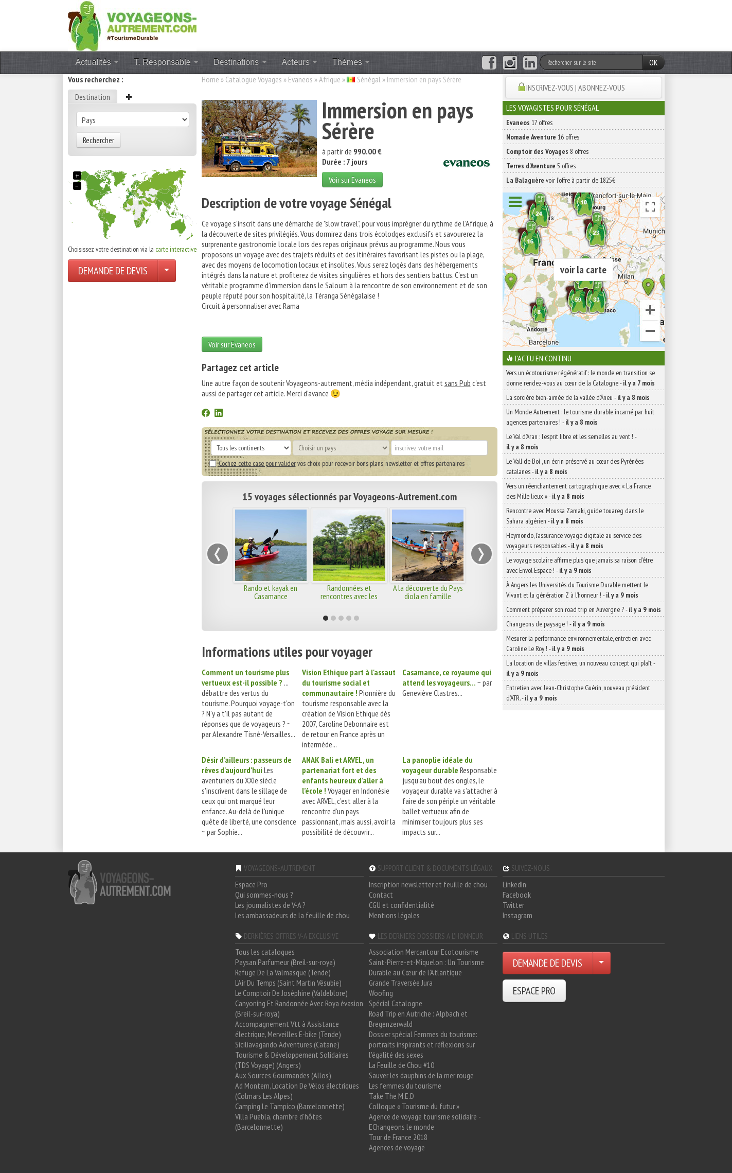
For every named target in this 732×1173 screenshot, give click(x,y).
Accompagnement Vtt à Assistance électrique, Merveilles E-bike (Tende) (288, 1029)
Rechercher (98, 140)
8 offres (547, 151)
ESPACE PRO (534, 990)
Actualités (97, 62)
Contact (381, 894)
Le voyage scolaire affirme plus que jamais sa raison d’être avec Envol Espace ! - (579, 565)
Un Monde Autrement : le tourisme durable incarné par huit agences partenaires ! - (580, 417)
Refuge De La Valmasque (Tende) (283, 972)
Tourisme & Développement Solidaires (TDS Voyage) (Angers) (292, 1059)
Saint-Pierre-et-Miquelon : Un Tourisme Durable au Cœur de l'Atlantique (426, 967)
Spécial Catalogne (395, 1003)
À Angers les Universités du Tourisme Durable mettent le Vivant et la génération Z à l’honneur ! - (577, 590)
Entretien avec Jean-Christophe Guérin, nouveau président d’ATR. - (578, 693)
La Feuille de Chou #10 (401, 1065)
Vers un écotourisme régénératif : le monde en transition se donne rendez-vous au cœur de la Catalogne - (580, 378)
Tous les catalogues (265, 952)
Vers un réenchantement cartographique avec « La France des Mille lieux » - (578, 491)
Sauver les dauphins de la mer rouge (421, 1075)
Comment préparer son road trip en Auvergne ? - (583, 609)
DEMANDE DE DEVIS (113, 270)
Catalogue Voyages (253, 79)
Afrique (330, 79)
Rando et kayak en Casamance (270, 592)
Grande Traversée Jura (401, 982)
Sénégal (369, 79)
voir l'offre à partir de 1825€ (560, 180)
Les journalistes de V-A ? (270, 905)
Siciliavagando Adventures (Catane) (287, 1044)
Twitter (513, 905)
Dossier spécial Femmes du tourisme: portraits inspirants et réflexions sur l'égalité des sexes (423, 1044)
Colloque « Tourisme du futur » (414, 1106)
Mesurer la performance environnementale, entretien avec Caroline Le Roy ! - (578, 643)
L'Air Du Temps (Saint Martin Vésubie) (288, 982)
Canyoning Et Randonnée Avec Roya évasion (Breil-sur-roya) (299, 1008)
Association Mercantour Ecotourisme (423, 952)
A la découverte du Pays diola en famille (428, 592)
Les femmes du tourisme (405, 1085)
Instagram (517, 915)
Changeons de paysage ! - (555, 623)
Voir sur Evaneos (352, 179)
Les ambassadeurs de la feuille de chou (292, 915)
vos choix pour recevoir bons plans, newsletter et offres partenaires (337, 463)
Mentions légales (394, 915)
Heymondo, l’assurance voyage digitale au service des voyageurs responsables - (573, 540)
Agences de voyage (397, 1147)
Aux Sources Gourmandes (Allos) (283, 1075)
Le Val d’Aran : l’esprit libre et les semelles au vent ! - (571, 441)
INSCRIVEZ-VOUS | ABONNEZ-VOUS (575, 87)
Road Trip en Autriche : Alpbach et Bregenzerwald (418, 1018)
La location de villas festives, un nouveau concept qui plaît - (580, 668)
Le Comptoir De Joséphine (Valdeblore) (291, 993)
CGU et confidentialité (401, 905)
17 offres (529, 122)
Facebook (517, 894)
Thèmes (350, 62)
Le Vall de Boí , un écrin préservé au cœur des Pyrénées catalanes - (575, 466)
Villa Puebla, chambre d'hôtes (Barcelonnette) (278, 1121)
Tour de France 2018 (398, 1137)
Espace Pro (251, 884)
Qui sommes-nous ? (264, 894)
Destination (92, 97)
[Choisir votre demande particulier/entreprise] (166, 270)
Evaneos (300, 79)
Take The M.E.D (391, 1096)
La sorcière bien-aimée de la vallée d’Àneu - (578, 397)
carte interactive (176, 249)
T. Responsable (166, 62)
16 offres (542, 137)
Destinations (239, 62)
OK (653, 62)
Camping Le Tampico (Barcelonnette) (290, 1106)
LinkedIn (514, 884)
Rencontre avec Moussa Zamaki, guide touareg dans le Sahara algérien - (575, 516)
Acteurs (299, 62)
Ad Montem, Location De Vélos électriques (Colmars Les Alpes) (297, 1090)
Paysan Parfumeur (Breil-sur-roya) (285, 962)
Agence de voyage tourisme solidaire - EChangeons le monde (424, 1121)
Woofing (381, 993)
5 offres (541, 165)
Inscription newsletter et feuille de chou (428, 884)
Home (210, 79)
